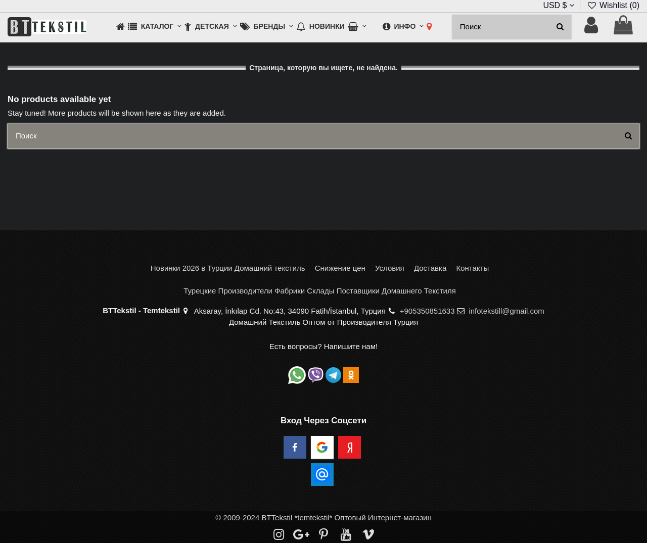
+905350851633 (427, 311)
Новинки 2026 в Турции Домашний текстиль (228, 268)
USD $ (558, 5)
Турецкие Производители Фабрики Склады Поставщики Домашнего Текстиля (319, 290)
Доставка (430, 268)
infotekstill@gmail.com (506, 311)
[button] (154, 27)
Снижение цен (340, 268)
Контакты (472, 268)
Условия (389, 268)
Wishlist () (613, 5)
